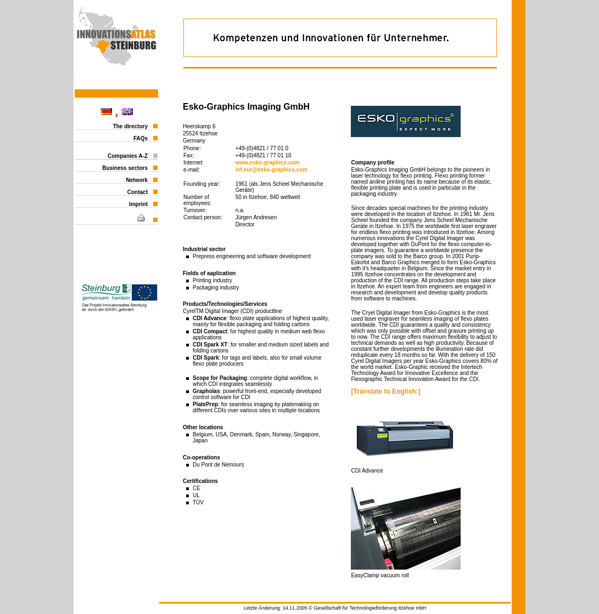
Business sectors (125, 168)
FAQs (140, 138)
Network (137, 180)
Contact (137, 192)
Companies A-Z (128, 156)
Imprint (138, 204)
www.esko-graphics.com (268, 163)
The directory (130, 126)
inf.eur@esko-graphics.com (271, 170)
